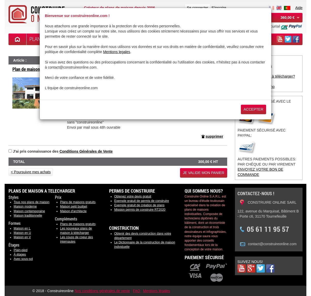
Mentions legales (116, 52)
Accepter (253, 109)
